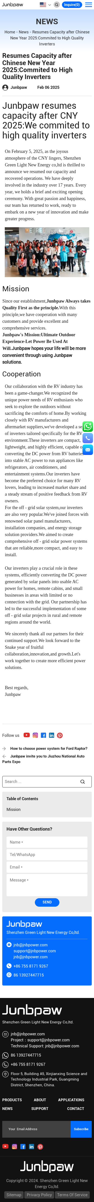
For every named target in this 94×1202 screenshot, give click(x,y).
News (24, 32)
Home (10, 32)
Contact (75, 1108)
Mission (14, 809)
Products (12, 1100)
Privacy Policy (39, 1195)
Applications (71, 1100)
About (40, 1100)
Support (39, 1108)
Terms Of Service (72, 1195)
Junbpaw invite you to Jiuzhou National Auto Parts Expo (43, 759)
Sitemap (14, 1195)
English (43, 4)
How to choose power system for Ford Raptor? (44, 748)
